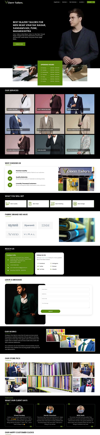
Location (82, 2)
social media (44, 258)
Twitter (40, 266)
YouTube (40, 269)
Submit (51, 311)
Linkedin (53, 269)
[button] (19, 44)
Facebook (41, 263)
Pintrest (53, 266)
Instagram (54, 263)
